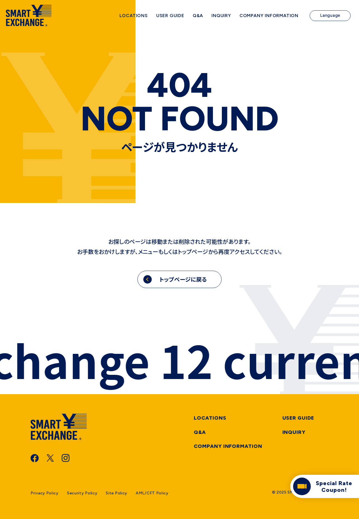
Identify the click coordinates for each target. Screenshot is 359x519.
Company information (228, 446)
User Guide (298, 418)
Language (330, 16)
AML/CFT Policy (152, 493)
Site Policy (116, 493)
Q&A (200, 432)
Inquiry (293, 432)
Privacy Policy (45, 493)
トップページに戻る (183, 279)
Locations (210, 418)
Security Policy (82, 493)
